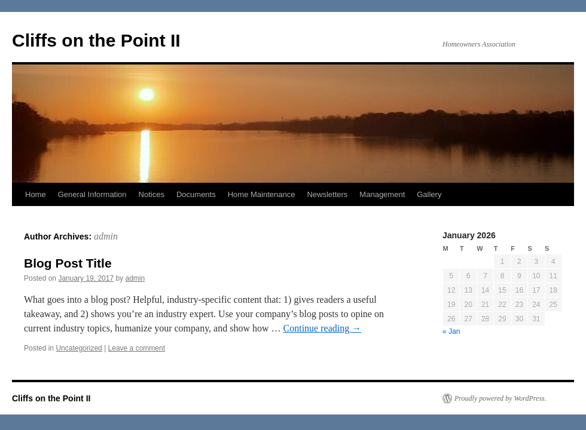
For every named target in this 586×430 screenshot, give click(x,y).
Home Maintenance (261, 194)
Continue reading (322, 328)
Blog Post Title (68, 263)
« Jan (451, 331)
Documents (196, 194)
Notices (151, 194)
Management (382, 194)
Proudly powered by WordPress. (500, 398)
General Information (92, 194)
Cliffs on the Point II (96, 40)
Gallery (429, 194)
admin (106, 236)
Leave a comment (136, 348)
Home (35, 194)
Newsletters (327, 194)
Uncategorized (79, 348)
